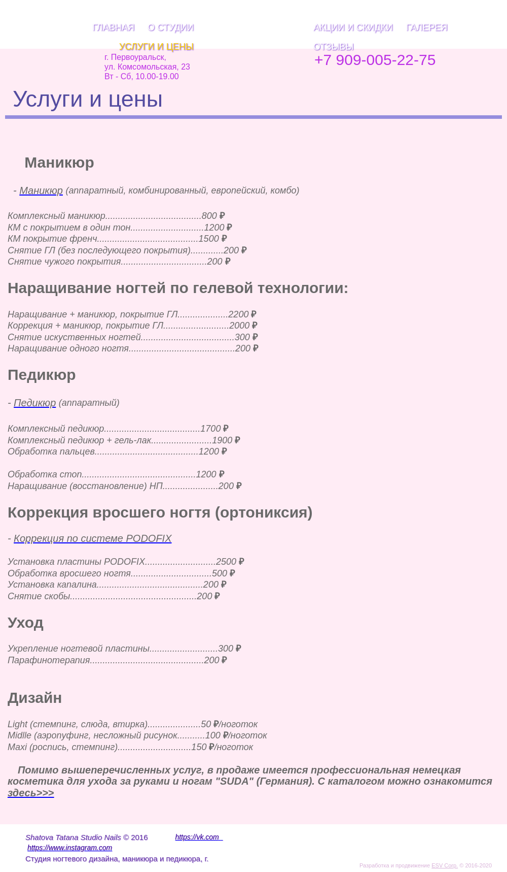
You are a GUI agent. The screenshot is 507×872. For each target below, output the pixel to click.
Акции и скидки (353, 27)
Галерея (427, 27)
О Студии (171, 27)
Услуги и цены (156, 47)
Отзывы (333, 47)
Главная (113, 27)
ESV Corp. (444, 865)
